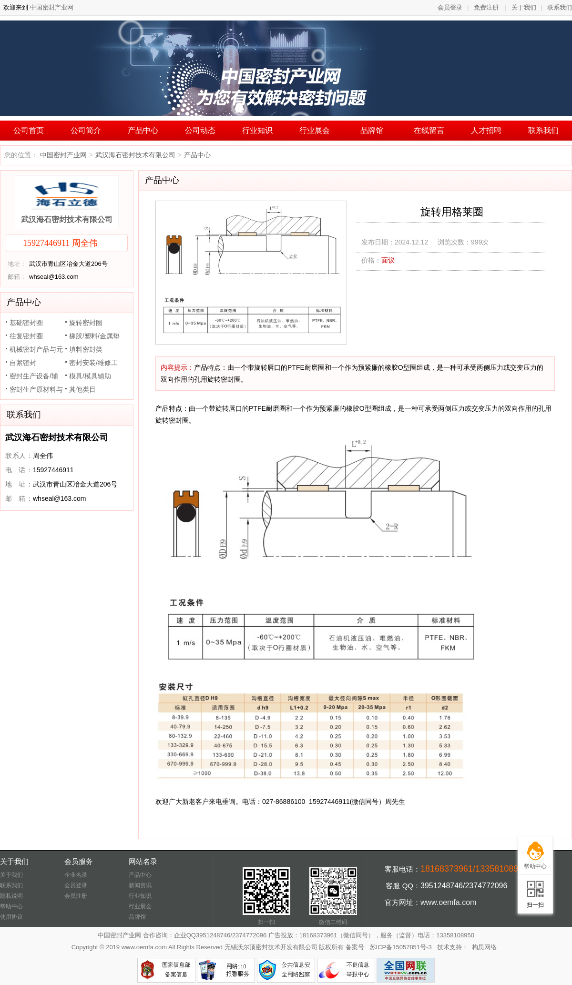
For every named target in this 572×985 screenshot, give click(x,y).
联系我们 (559, 7)
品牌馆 (371, 130)
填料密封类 (85, 349)
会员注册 (75, 896)
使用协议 (11, 917)
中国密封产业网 (50, 7)
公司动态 (200, 130)
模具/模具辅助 (90, 376)
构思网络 (484, 947)
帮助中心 (11, 906)
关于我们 (523, 7)
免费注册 (486, 7)
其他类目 (82, 389)
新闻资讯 (140, 885)
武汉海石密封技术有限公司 (135, 155)
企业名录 (75, 875)
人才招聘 (486, 130)
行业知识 (257, 130)
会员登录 (450, 7)
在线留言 (429, 130)
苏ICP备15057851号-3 (401, 947)
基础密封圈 (26, 322)
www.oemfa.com (448, 902)
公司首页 (28, 130)
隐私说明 (11, 896)
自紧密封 (23, 362)
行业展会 (314, 130)
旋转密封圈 (85, 322)
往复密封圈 (26, 336)
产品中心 (143, 130)
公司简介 (86, 130)
